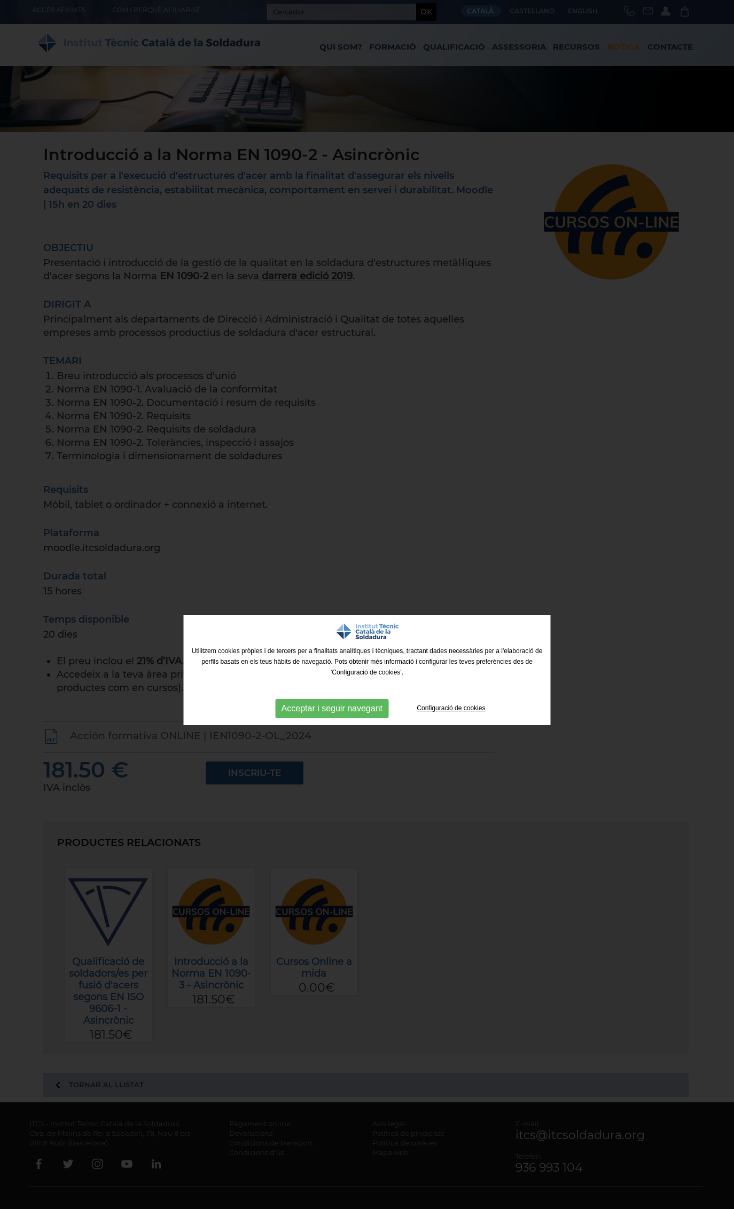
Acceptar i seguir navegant (332, 708)
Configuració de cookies (451, 708)
